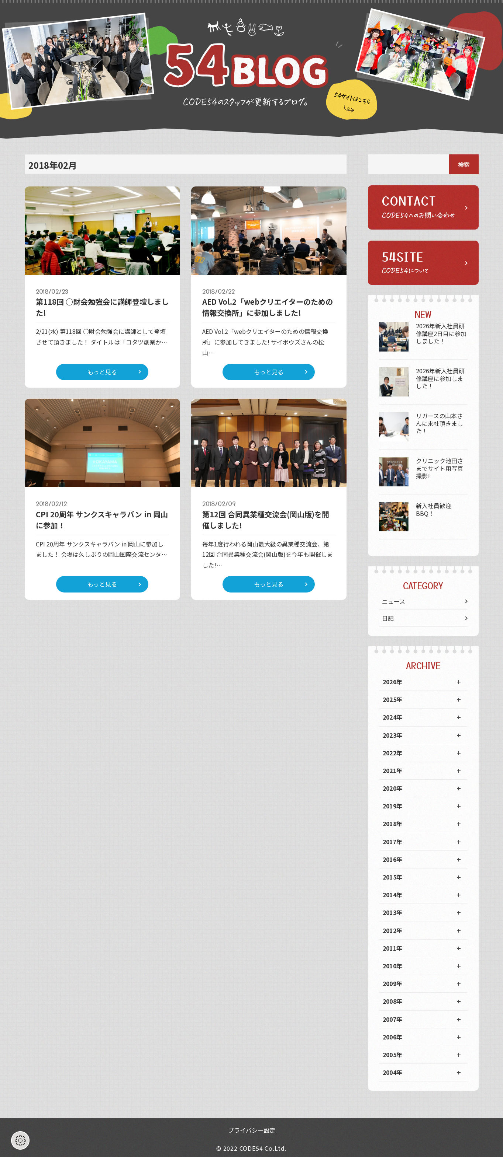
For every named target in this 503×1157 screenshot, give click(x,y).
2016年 (393, 859)
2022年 (393, 752)
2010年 (393, 965)
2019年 (393, 805)
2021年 (393, 770)
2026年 (393, 681)
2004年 (393, 1072)
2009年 (393, 983)
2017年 (393, 841)
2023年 (393, 735)
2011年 (393, 948)
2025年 (393, 699)
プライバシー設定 (251, 1130)
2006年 (393, 1036)
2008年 (393, 1001)
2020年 (393, 788)
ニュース (393, 601)
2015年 (393, 877)
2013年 (393, 912)
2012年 (393, 930)
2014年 (393, 894)
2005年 (393, 1054)
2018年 (393, 823)
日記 (388, 618)
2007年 (393, 1019)
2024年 (393, 717)
